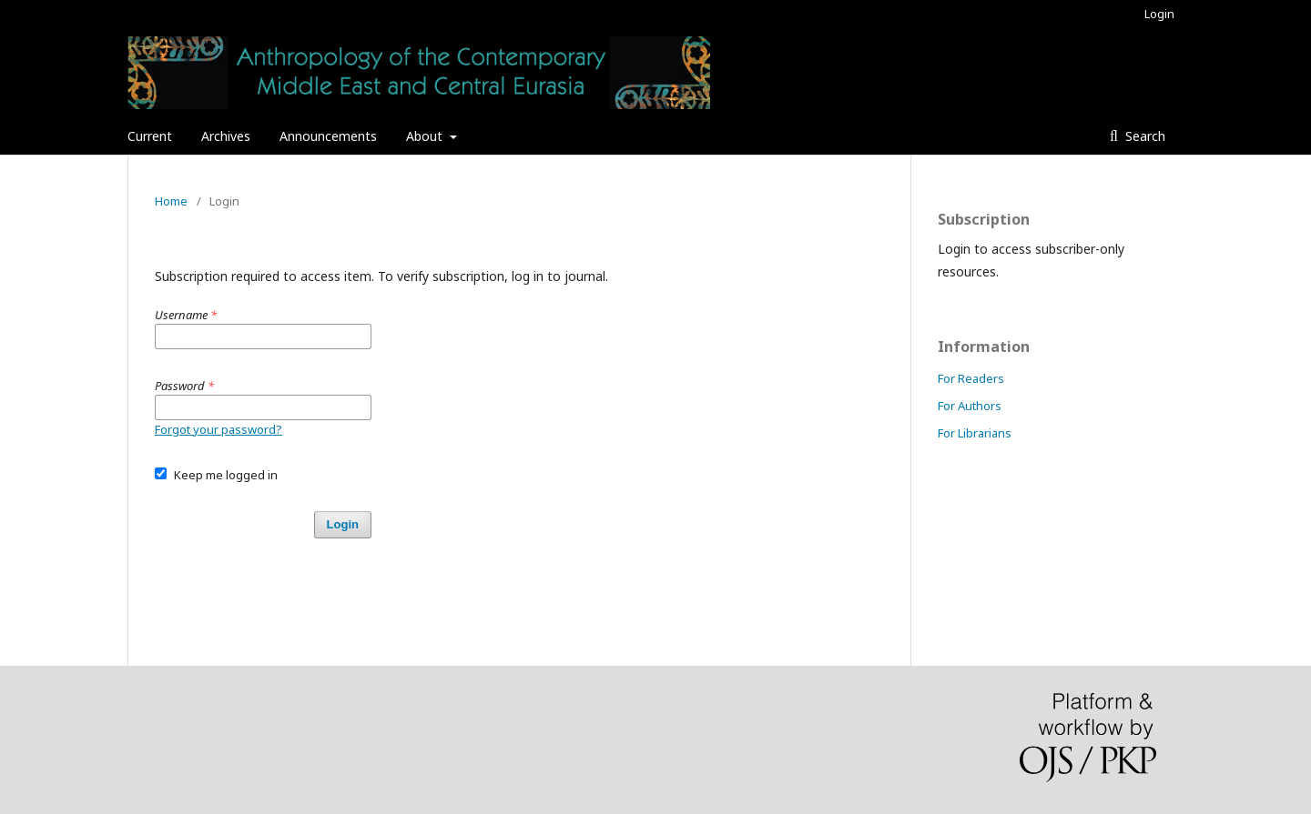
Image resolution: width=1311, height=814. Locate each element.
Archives (225, 136)
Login (1159, 13)
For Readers (971, 378)
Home (171, 201)
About (426, 136)
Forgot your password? (218, 429)
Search (1143, 136)
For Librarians (974, 433)
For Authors (969, 405)
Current (149, 136)
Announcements (328, 136)
